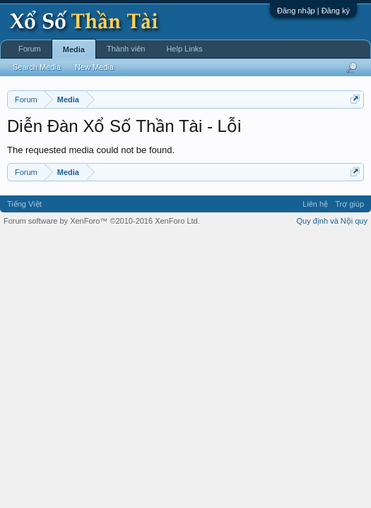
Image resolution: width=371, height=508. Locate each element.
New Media (94, 67)
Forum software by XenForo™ (102, 221)
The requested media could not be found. (91, 150)
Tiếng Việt (24, 204)
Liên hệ (315, 204)
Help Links (184, 48)
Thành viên (126, 48)
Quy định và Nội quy (332, 221)
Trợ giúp (349, 204)
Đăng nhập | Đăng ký (313, 10)
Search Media (37, 67)
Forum (29, 48)
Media (74, 49)
